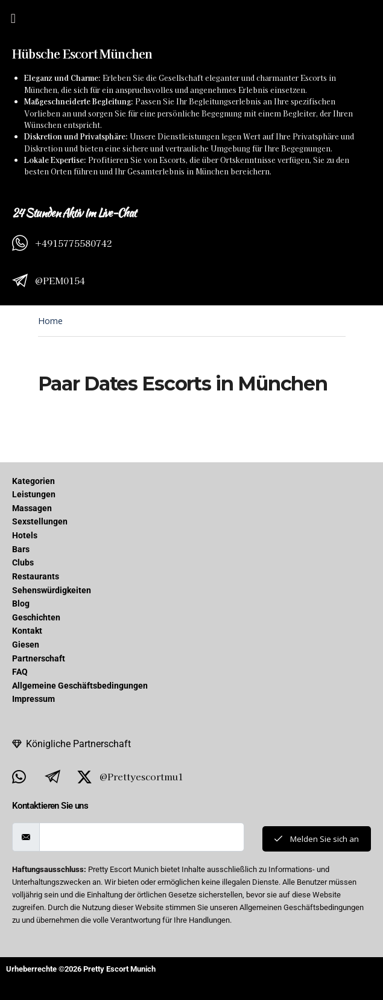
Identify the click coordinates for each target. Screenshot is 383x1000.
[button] (13, 18)
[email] (141, 837)
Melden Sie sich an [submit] (316, 838)
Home (50, 320)
